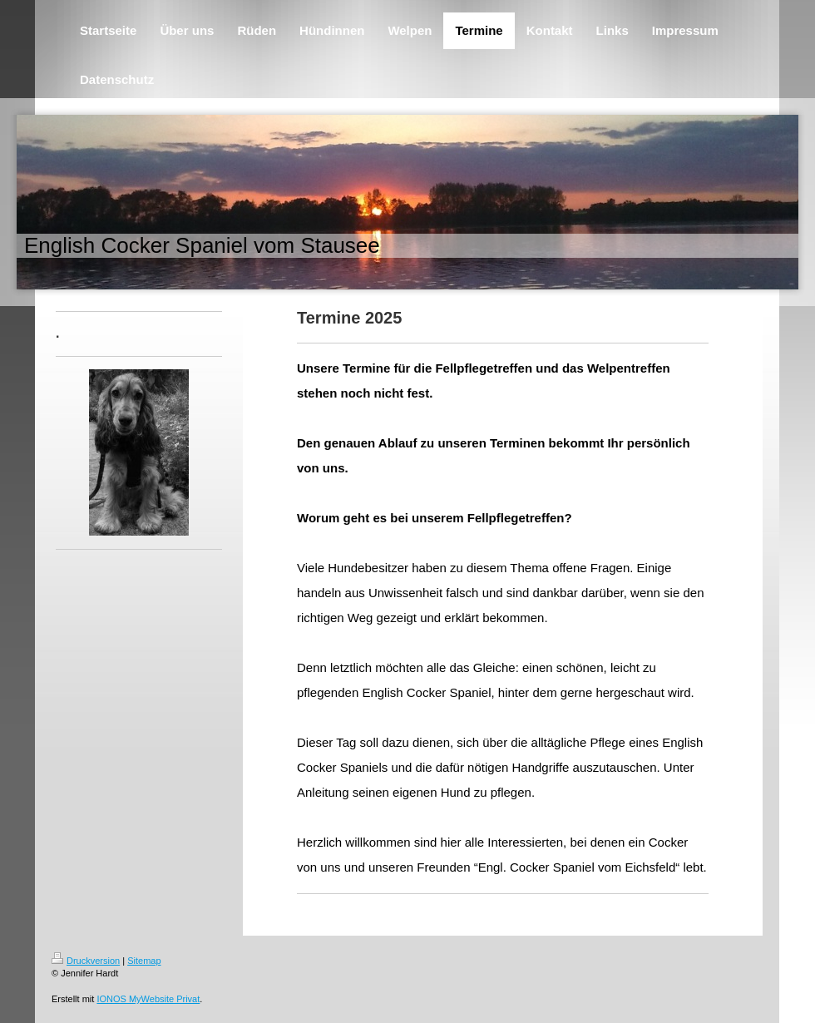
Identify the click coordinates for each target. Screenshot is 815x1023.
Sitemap (144, 961)
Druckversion (86, 961)
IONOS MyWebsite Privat (148, 999)
